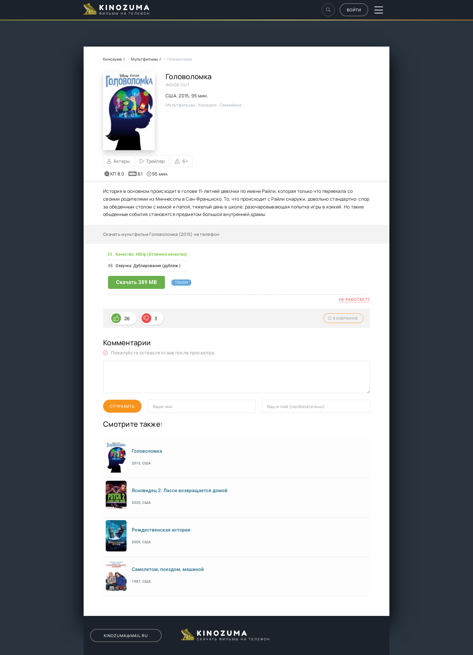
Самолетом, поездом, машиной (168, 569)
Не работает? (354, 299)
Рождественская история (161, 530)
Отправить (122, 406)
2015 (184, 96)
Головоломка (147, 451)
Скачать (136, 282)
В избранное (343, 318)
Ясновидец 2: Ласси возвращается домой (179, 490)
